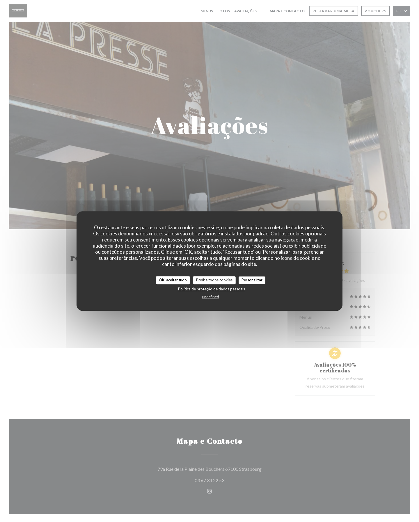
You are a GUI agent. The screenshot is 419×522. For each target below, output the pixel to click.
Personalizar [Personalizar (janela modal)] (252, 280)
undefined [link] (210, 296)
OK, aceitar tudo (173, 280)
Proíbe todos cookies (214, 280)
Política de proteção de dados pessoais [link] (211, 289)
